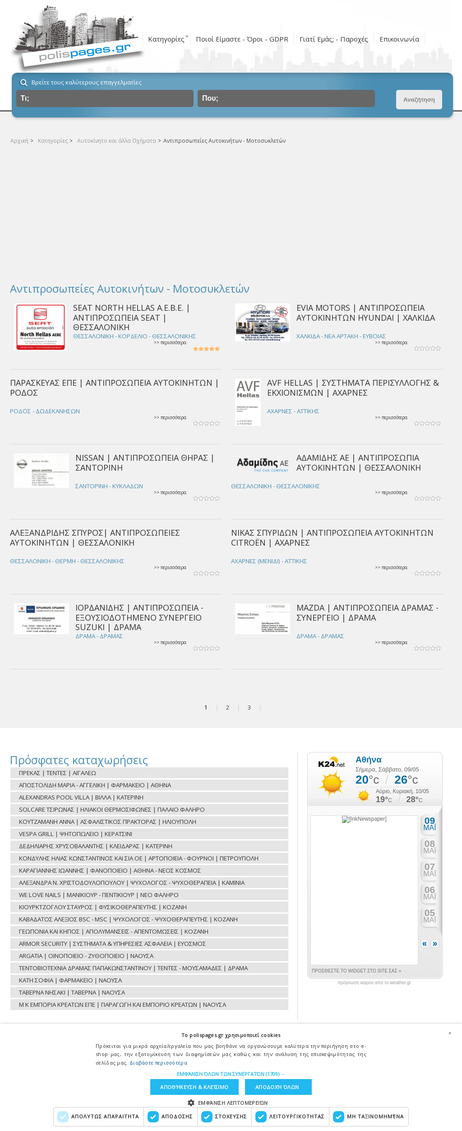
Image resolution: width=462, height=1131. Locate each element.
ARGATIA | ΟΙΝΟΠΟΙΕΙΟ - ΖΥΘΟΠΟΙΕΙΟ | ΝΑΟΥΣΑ (86, 956)
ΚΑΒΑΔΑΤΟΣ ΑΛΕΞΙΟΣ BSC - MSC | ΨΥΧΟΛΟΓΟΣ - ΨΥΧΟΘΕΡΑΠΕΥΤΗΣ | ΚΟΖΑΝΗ (128, 919)
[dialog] (231, 1077)
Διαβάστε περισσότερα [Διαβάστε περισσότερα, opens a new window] (158, 1062)
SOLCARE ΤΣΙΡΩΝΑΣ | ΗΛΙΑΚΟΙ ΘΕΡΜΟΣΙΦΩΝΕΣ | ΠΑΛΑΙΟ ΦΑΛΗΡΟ (112, 809)
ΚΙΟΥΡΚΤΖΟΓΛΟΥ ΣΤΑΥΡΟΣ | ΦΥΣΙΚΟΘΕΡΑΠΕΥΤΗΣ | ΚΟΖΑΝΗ (103, 907)
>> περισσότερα (170, 343)
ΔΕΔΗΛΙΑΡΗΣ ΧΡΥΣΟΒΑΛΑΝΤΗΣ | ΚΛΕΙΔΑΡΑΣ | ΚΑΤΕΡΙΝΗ (95, 846)
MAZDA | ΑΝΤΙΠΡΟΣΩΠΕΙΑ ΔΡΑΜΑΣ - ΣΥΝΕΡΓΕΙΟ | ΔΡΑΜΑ (367, 612)
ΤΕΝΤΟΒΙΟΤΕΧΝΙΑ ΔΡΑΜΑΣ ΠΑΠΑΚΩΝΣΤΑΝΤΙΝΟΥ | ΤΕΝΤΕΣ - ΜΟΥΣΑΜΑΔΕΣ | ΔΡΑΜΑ (133, 968)
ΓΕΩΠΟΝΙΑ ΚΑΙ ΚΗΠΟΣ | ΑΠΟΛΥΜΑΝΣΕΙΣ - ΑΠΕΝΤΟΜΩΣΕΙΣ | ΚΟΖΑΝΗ (113, 931)
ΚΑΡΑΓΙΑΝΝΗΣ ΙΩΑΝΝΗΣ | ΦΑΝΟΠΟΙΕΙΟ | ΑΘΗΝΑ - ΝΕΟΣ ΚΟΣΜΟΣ (110, 870)
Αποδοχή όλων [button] (277, 1087)
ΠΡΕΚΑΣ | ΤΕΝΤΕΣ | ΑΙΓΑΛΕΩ (57, 773)
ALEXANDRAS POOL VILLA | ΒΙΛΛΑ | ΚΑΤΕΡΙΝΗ (81, 797)
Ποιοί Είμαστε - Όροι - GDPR (242, 38)
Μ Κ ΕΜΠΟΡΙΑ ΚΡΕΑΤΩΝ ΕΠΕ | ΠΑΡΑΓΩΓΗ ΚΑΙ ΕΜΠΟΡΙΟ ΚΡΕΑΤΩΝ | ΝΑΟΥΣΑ (122, 1004)
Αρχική (19, 141)
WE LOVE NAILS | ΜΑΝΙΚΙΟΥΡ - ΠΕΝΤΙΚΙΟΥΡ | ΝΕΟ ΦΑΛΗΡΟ (99, 895)
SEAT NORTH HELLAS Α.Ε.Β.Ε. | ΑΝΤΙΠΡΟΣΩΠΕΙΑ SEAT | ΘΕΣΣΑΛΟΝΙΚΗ (131, 317)
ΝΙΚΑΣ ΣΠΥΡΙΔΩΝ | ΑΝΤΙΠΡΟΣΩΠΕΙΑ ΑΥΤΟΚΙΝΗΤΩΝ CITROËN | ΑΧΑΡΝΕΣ (332, 537)
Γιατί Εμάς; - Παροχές (334, 38)
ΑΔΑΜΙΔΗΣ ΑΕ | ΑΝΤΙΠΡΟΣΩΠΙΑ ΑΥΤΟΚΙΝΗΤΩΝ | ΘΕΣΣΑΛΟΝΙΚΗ (358, 462)
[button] (231, 1073)
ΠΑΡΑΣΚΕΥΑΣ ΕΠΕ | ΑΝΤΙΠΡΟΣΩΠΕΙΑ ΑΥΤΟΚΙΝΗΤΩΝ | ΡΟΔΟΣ (114, 387)
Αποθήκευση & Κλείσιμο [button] (194, 1087)
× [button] (449, 1032)
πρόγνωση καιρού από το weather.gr (374, 983)
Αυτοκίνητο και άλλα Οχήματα (116, 141)
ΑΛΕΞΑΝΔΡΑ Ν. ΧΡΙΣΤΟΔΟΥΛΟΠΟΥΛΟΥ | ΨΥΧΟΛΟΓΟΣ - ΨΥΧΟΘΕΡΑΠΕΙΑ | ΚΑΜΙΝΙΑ (132, 883)
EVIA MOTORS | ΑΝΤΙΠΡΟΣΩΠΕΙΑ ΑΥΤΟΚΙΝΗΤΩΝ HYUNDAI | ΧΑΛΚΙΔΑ (365, 312)
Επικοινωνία (399, 38)
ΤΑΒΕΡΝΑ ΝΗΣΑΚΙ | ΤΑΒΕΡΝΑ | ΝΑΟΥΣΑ (72, 992)
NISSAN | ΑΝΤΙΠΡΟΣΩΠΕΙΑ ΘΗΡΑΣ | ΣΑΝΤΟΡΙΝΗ (145, 462)
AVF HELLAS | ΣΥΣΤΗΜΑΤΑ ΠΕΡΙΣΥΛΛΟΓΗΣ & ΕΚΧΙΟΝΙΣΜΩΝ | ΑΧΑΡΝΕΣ (353, 387)
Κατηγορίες (166, 38)
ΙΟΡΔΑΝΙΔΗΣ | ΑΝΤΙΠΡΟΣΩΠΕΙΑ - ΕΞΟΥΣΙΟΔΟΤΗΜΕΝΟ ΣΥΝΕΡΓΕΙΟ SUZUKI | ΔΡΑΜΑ (139, 617)
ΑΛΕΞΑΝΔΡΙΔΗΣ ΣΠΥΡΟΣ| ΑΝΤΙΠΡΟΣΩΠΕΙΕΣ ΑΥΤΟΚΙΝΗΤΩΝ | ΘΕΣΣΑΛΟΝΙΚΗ (95, 537)
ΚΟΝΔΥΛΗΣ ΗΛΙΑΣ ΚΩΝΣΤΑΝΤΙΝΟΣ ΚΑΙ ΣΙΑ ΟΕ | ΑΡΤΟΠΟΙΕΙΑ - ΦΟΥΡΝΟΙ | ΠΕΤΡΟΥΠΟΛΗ (139, 858)
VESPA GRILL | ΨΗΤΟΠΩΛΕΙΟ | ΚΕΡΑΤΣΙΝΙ (75, 834)
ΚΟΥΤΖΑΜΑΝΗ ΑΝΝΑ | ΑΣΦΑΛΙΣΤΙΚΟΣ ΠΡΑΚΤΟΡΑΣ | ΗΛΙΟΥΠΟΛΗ (107, 822)
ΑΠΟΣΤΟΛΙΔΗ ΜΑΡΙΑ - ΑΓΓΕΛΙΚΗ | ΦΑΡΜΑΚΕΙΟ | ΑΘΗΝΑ (95, 785)
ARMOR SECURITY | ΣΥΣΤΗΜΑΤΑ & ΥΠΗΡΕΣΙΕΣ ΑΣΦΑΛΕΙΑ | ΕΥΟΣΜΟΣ (112, 943)
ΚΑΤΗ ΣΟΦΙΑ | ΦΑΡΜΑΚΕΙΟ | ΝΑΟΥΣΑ (70, 980)
